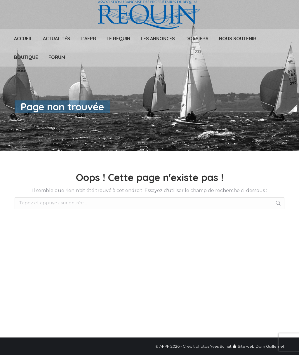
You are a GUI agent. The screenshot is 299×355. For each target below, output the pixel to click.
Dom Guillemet (269, 346)
